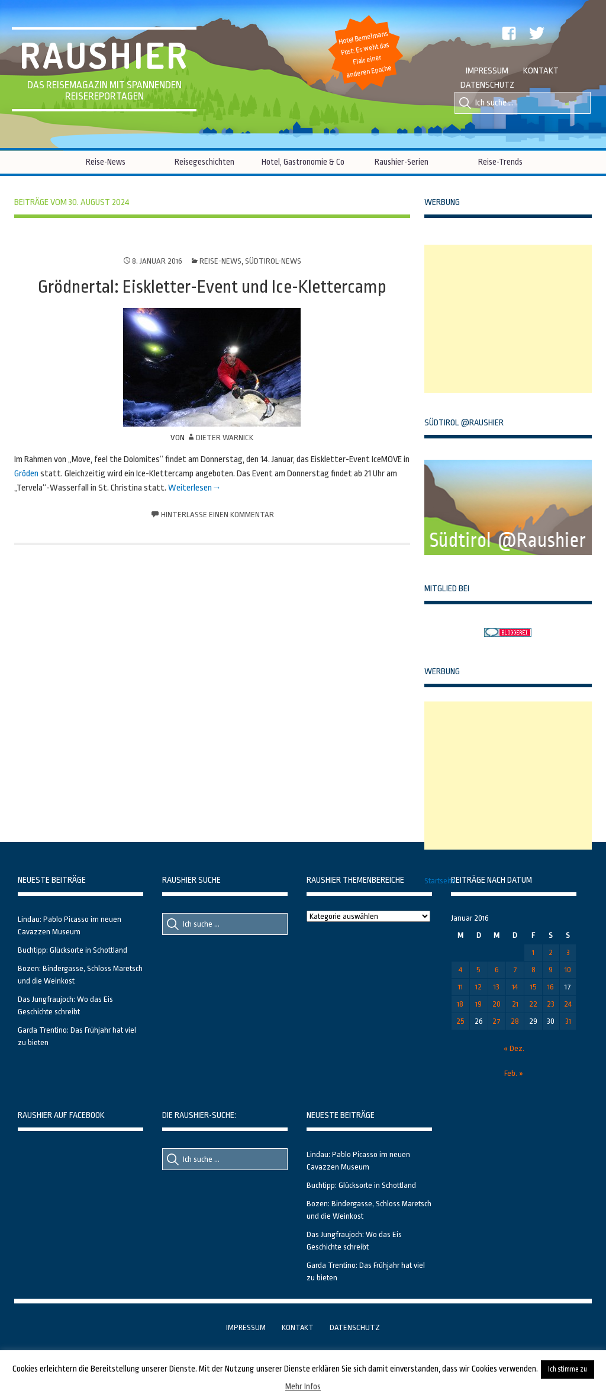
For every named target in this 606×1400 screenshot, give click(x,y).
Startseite (440, 880)
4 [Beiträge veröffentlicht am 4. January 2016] (460, 969)
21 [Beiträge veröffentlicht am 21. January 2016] (515, 1003)
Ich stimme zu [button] (567, 1369)
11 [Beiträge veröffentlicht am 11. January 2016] (460, 986)
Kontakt (541, 71)
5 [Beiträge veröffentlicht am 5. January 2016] (478, 969)
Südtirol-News (273, 261)
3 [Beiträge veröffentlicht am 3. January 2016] (568, 952)
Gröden (26, 474)
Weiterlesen (190, 488)
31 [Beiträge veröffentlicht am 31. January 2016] (568, 1021)
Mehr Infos (303, 1386)
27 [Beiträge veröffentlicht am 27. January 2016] (496, 1021)
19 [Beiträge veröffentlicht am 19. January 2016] (478, 1003)
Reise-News (105, 161)
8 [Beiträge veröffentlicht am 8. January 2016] (533, 969)
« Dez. (514, 1048)
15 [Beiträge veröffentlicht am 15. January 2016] (533, 986)
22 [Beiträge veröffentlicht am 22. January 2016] (533, 1003)
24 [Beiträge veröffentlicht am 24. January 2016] (568, 1003)
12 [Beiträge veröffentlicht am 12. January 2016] (478, 986)
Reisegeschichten (204, 161)
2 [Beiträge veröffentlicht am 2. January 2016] (551, 952)
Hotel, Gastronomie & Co (303, 161)
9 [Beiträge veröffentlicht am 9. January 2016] (551, 969)
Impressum (487, 71)
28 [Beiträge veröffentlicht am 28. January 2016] (515, 1021)
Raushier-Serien (401, 161)
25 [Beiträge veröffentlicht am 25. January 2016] (460, 1021)
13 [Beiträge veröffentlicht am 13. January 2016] (496, 986)
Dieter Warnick (224, 437)
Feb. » (513, 1073)
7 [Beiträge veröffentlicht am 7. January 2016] (515, 969)
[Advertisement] (513, 319)
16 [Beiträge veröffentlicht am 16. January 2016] (550, 986)
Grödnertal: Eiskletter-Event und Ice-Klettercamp (212, 287)
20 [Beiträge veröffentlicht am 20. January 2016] (496, 1003)
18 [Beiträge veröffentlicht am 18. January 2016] (460, 1003)
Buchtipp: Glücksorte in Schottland (72, 950)
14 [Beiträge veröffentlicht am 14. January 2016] (515, 986)
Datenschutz (487, 85)
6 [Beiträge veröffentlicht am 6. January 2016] (497, 969)
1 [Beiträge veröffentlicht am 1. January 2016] (533, 952)
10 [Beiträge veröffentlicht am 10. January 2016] (568, 969)
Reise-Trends (500, 161)
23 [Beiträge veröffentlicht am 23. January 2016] (551, 1003)
